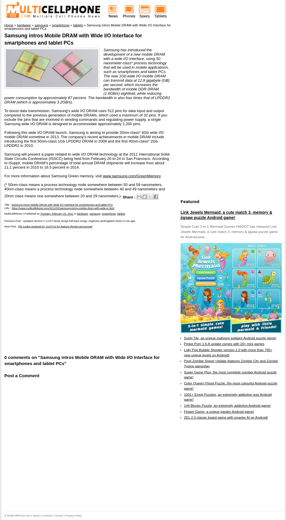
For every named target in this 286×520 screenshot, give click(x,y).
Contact (58, 515)
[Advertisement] (58, 291)
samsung (95, 213)
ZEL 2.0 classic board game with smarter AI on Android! (226, 417)
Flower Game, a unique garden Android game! (219, 412)
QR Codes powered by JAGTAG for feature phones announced (55, 226)
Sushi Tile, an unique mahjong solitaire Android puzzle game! (230, 338)
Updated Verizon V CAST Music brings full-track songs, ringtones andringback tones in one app (79, 221)
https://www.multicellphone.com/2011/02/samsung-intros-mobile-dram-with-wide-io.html (63, 208)
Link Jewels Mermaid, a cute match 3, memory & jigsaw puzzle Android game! (226, 215)
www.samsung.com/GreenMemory (132, 176)
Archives (47, 515)
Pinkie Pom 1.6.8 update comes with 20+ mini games (224, 344)
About (36, 515)
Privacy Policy (73, 515)
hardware (82, 213)
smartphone (109, 213)
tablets (121, 213)
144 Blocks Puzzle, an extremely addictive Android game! (227, 406)
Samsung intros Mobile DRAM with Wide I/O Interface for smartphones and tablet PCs (62, 204)
